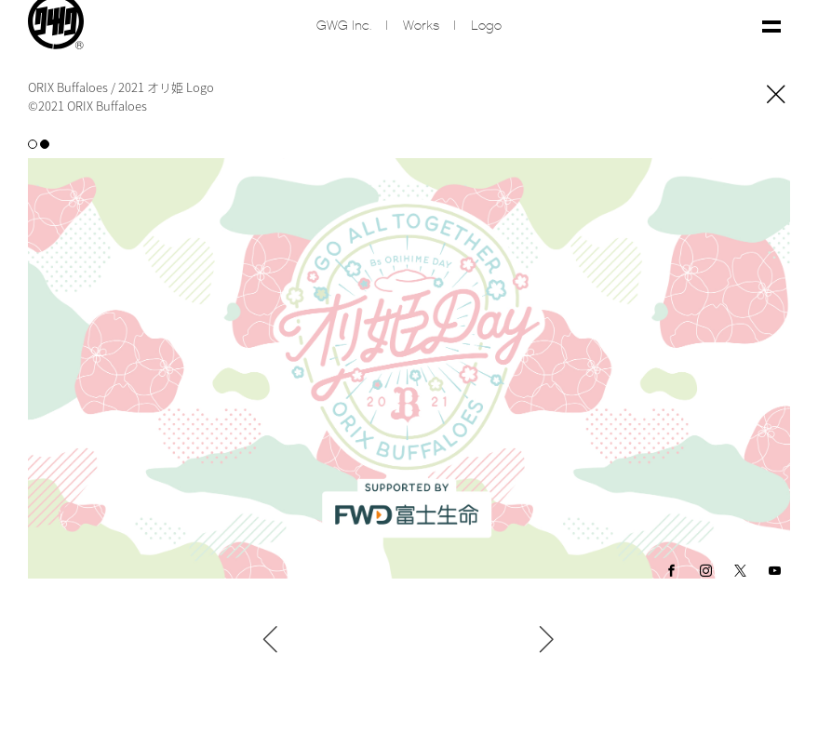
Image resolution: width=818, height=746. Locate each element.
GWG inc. (343, 26)
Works (421, 26)
